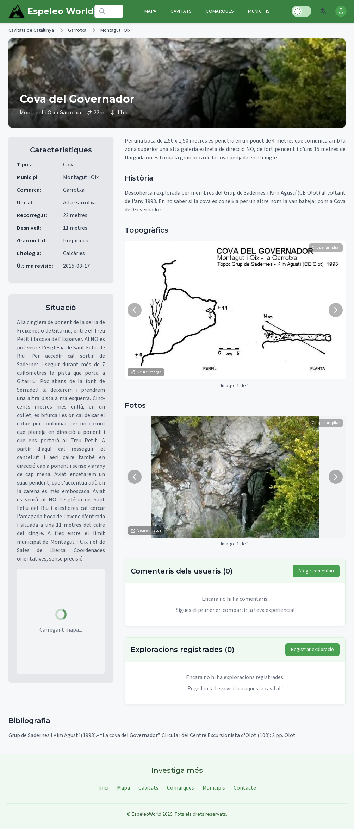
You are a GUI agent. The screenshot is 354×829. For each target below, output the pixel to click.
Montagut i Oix (115, 30)
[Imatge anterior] (135, 310)
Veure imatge (145, 372)
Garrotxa (77, 30)
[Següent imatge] (336, 310)
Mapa (150, 11)
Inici (103, 788)
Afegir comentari (316, 571)
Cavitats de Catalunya (31, 30)
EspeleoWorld (146, 814)
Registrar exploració (312, 649)
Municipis (259, 11)
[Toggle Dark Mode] (301, 11)
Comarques (220, 11)
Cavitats (181, 11)
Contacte (245, 788)
